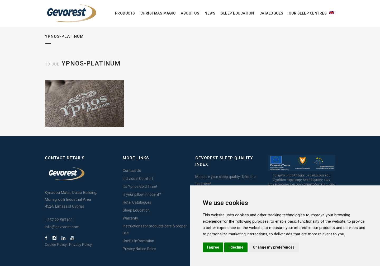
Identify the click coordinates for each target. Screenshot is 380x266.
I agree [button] (213, 247)
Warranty (130, 218)
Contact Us (132, 171)
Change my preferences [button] (273, 247)
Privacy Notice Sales (139, 249)
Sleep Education (136, 210)
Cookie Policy (56, 244)
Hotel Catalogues (137, 202)
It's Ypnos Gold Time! (140, 186)
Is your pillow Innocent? (142, 194)
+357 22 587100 (59, 220)
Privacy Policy (80, 244)
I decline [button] (236, 247)
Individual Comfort (138, 178)
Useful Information (138, 241)
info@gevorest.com (62, 227)
